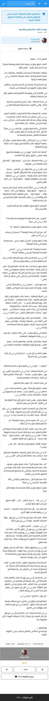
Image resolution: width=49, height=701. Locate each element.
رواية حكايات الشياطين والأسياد (33, 29)
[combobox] (21, 3)
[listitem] (24, 40)
